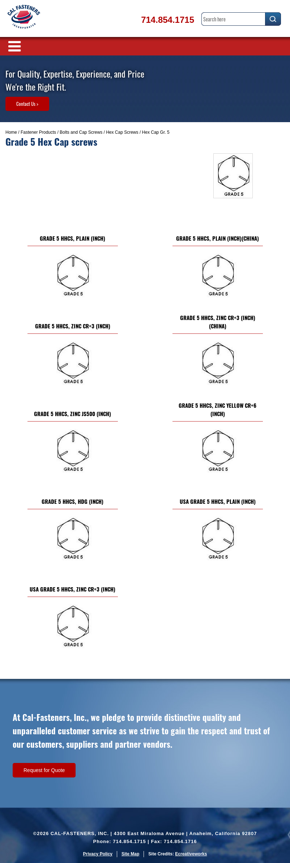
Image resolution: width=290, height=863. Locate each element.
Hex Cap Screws (122, 132)
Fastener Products (38, 132)
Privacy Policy (97, 853)
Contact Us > (27, 103)
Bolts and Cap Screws (81, 132)
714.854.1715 (167, 20)
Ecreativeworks (191, 853)
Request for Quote (44, 770)
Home (11, 132)
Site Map (130, 853)
